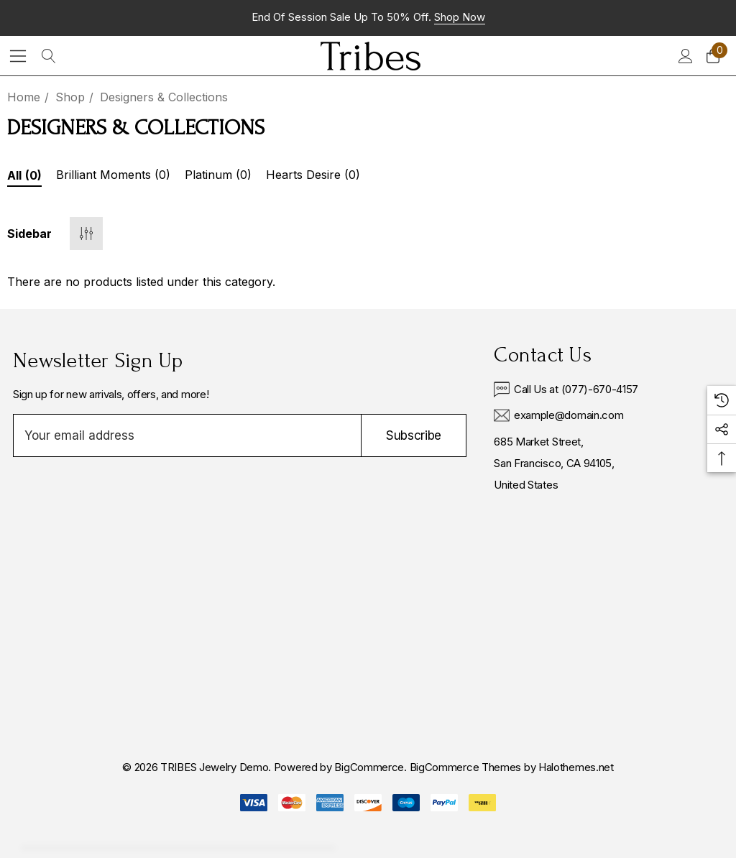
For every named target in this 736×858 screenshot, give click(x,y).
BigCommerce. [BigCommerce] (371, 767)
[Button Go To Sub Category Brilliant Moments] (113, 176)
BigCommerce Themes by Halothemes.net (512, 767)
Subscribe (413, 435)
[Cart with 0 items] (712, 56)
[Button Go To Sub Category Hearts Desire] (313, 176)
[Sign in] (684, 56)
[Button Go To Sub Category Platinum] (218, 176)
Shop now (459, 17)
